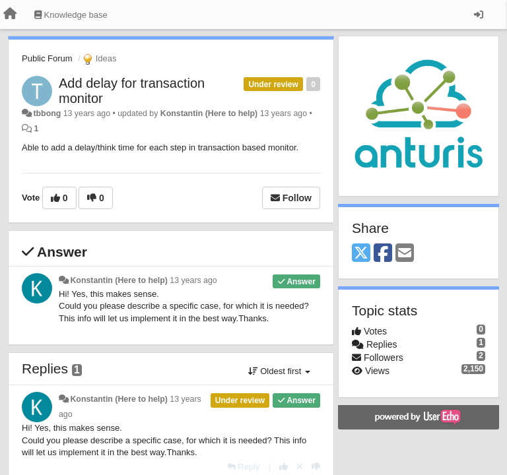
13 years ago (193, 280)
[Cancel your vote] (299, 467)
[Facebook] (383, 253)
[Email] (404, 253)
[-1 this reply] (316, 467)
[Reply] (243, 467)
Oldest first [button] (279, 371)
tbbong (47, 113)
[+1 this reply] (283, 467)
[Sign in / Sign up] (478, 14)
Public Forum (47, 58)
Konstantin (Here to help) (208, 113)
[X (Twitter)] (361, 253)
